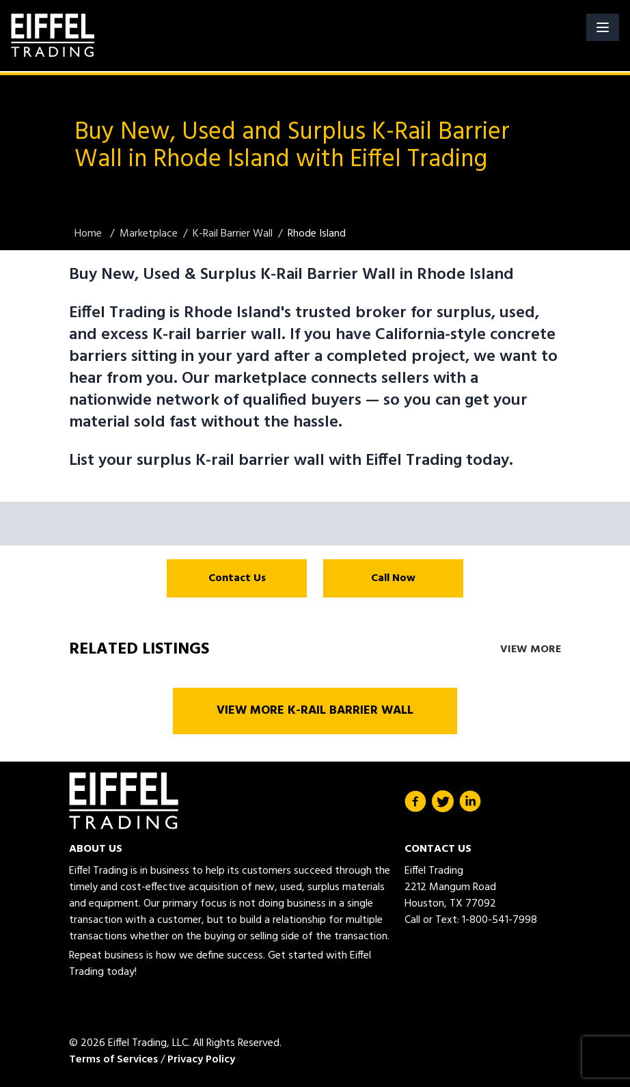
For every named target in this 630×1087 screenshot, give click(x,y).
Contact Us (237, 578)
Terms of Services (113, 1060)
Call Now (393, 578)
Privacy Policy (201, 1060)
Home (89, 234)
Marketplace (149, 234)
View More (530, 649)
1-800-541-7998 (499, 920)
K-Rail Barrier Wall (233, 234)
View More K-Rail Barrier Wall (315, 711)
